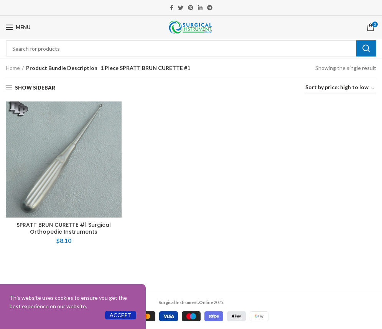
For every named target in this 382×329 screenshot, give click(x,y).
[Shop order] (340, 88)
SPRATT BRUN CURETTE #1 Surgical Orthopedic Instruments (63, 228)
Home (13, 68)
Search (366, 48)
